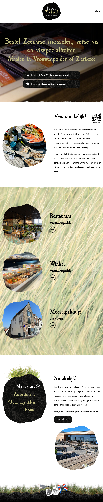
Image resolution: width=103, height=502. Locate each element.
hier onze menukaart (70, 387)
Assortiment (24, 394)
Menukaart (25, 386)
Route (30, 410)
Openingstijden (21, 402)
